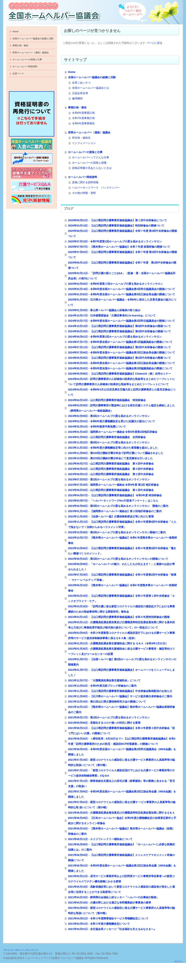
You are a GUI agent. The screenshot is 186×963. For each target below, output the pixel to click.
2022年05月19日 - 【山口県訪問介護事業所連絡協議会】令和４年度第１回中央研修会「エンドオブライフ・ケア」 (121, 598)
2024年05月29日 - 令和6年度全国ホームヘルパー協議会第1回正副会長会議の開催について (121, 363)
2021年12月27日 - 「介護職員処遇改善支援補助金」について (104, 680)
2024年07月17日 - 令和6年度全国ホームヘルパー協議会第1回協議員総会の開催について (120, 341)
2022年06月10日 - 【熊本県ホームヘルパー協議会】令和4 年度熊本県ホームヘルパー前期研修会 (122, 588)
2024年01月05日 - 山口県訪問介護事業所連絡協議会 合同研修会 (107, 437)
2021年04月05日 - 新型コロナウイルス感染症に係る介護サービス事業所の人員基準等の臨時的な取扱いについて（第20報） (121, 910)
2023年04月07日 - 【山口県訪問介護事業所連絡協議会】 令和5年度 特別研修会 (115, 495)
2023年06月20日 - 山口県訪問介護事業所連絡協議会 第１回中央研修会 (111, 490)
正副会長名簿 (80, 93)
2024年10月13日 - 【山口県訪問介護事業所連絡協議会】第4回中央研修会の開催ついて (119, 326)
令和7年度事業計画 (83, 118)
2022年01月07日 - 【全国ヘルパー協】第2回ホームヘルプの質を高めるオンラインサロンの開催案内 (122, 662)
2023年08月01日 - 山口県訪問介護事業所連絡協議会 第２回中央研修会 (111, 474)
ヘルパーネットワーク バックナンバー (96, 187)
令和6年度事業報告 (83, 123)
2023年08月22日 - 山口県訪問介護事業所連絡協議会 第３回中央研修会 (111, 468)
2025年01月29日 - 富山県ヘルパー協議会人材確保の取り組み (104, 310)
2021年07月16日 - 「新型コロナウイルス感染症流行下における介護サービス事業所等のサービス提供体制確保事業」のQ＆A (121, 773)
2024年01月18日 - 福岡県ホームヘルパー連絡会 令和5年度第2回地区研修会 (112, 431)
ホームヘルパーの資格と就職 (89, 162)
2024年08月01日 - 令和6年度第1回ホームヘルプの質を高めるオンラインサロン (115, 336)
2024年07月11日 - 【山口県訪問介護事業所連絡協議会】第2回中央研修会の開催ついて (119, 347)
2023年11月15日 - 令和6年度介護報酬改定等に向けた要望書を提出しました (113, 447)
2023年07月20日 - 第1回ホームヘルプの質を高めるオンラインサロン (109, 479)
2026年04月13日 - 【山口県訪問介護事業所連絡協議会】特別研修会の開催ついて (116, 225)
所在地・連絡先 (81, 137)
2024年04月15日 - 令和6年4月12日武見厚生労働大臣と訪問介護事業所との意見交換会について (121, 392)
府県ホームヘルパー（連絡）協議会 (89, 132)
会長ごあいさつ (81, 82)
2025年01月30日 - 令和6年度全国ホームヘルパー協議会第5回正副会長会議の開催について (121, 294)
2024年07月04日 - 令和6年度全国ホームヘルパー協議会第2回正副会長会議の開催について (121, 352)
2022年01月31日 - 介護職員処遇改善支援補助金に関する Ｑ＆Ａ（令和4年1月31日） (118, 643)
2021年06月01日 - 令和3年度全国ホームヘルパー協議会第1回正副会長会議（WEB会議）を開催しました (122, 868)
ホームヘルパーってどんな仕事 (90, 157)
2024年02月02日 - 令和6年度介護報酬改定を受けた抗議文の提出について (111, 421)
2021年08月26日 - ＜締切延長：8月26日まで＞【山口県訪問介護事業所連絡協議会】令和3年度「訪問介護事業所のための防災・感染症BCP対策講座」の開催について (121, 741)
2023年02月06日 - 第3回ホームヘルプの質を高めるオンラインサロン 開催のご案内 (118, 505)
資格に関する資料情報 (85, 182)
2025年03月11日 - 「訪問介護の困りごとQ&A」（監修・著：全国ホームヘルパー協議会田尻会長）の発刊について (121, 276)
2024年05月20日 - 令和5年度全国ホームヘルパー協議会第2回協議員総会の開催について (120, 368)
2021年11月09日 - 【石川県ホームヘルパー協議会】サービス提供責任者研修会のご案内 (120, 696)
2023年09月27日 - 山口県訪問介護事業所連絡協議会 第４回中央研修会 (111, 463)
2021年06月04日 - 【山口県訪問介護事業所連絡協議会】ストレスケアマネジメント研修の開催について (121, 857)
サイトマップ (32, 950)
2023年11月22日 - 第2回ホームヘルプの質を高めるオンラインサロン (109, 442)
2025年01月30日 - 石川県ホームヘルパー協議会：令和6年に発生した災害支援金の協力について (122, 302)
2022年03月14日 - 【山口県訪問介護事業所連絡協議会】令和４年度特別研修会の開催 (119, 616)
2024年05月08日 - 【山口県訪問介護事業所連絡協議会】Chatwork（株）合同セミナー (119, 373)
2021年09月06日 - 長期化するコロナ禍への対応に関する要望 (104, 722)
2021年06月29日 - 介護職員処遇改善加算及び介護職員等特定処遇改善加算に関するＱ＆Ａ (121, 812)
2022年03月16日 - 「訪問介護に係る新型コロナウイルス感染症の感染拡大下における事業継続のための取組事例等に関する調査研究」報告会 (121, 609)
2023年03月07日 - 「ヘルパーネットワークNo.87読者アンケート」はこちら (113, 500)
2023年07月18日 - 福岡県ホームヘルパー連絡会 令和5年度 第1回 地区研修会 (113, 484)
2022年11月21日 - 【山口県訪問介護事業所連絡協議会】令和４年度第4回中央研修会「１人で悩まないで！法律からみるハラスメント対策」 (122, 524)
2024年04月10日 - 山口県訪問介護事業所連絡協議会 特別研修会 (107, 400)
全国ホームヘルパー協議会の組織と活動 (92, 77)
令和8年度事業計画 (83, 112)
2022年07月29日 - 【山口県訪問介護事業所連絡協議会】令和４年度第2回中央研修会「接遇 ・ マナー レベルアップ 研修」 (122, 577)
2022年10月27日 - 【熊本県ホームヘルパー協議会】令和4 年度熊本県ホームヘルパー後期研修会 (122, 540)
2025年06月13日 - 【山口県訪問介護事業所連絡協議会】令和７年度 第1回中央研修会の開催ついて (122, 265)
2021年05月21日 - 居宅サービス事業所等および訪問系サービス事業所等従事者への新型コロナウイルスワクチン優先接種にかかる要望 (121, 879)
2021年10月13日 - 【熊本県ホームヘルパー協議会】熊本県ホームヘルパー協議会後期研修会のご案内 (121, 709)
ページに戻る (154, 42)
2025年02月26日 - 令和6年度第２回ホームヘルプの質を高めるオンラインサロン (115, 283)
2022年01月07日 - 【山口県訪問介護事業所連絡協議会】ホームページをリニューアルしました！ (121, 672)
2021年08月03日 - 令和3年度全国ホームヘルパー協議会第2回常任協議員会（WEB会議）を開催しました (122, 752)
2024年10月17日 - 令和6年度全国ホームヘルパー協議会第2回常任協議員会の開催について (121, 320)
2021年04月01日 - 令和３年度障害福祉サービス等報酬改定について (108, 918)
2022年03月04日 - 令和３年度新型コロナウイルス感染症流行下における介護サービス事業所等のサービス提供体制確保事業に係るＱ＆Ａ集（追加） (121, 635)
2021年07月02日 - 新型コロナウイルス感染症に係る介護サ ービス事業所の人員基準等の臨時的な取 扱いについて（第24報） (122, 805)
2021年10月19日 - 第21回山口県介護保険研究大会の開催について (107, 701)
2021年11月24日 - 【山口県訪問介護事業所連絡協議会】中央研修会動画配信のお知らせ (120, 690)
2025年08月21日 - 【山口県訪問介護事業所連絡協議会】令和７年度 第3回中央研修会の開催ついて (122, 233)
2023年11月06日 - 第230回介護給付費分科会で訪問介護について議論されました (115, 452)
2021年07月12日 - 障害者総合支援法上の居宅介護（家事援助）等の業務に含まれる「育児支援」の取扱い (121, 783)
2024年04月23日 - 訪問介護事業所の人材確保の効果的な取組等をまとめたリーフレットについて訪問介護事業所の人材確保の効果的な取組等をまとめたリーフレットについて (121, 381)
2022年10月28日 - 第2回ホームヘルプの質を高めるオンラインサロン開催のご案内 (117, 532)
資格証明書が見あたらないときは (92, 167)
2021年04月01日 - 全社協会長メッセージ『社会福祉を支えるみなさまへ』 (112, 929)
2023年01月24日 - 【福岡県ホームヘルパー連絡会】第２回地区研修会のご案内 (115, 511)
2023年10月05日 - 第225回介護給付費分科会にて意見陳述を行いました (110, 458)
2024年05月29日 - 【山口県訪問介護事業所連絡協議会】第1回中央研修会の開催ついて (119, 357)
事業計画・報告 (77, 107)
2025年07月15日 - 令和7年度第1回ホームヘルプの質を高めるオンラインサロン (115, 241)
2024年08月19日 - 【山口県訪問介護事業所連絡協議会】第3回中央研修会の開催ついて (119, 331)
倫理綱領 (77, 98)
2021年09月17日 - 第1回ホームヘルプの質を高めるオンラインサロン (109, 717)
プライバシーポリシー (13, 950)
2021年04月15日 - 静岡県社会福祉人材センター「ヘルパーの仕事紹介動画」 (113, 897)
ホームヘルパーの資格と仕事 (85, 152)
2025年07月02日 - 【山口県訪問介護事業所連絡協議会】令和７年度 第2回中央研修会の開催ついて (122, 254)
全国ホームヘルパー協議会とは (90, 87)
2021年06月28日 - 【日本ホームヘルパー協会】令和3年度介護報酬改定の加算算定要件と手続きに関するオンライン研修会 (122, 820)
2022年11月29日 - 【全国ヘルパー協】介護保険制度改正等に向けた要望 (111, 516)
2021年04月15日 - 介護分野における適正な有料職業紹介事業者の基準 (109, 902)
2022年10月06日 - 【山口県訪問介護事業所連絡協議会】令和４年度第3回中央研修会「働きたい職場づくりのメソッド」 (122, 551)
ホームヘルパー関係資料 (82, 177)
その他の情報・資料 (84, 192)
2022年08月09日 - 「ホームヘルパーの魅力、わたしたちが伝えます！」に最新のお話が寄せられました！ (121, 567)
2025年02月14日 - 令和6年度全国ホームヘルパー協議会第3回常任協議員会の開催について (121, 289)
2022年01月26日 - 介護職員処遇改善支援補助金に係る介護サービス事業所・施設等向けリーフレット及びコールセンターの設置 (121, 651)
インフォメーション (84, 143)
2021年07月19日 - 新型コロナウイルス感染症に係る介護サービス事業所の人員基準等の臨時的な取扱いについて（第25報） (121, 762)
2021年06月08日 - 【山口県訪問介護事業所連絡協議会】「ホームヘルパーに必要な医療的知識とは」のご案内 (121, 847)
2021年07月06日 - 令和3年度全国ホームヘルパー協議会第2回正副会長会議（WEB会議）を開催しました (122, 794)
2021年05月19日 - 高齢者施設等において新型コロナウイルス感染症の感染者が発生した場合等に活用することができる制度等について (121, 889)
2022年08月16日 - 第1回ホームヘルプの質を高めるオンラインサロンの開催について (118, 558)
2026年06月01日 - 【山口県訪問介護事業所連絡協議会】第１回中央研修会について (117, 220)
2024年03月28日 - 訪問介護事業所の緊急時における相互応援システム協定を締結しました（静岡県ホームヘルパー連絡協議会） (121, 408)
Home (71, 71)
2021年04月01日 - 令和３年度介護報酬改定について (99, 923)
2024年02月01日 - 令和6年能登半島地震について (97, 426)
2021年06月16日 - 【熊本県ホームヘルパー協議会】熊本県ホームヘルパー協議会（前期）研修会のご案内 (121, 831)
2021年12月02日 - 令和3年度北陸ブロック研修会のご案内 (102, 685)
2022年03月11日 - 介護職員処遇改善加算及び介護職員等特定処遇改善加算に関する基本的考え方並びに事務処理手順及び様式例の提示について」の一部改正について (121, 625)
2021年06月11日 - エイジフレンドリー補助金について (100, 839)
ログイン (178, 961)
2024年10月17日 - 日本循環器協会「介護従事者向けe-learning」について (112, 315)
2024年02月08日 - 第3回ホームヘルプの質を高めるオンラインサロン (109, 415)
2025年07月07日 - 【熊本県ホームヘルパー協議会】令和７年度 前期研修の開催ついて (119, 246)
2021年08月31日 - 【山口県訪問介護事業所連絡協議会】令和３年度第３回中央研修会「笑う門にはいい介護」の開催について (121, 731)
